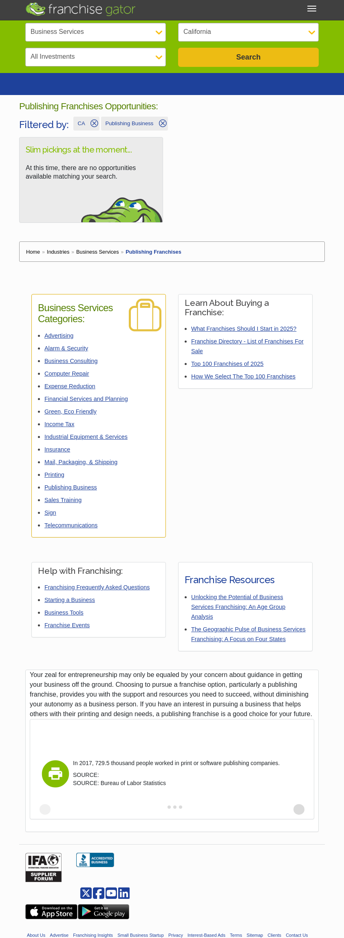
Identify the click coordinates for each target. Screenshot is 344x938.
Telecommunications (70, 527)
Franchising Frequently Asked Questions (97, 589)
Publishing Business (70, 490)
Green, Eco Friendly (70, 414)
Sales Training (63, 502)
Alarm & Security (66, 350)
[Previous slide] (45, 811)
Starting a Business (69, 602)
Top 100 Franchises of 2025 (227, 366)
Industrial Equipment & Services (86, 439)
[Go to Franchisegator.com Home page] (80, 8)
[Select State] (248, 32)
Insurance (57, 452)
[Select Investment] (95, 57)
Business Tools (64, 615)
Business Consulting (70, 363)
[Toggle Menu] (312, 8)
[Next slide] (298, 811)
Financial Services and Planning (86, 401)
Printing (54, 477)
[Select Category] (95, 32)
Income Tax (59, 426)
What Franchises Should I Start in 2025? (243, 331)
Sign (50, 515)
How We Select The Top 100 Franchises (243, 379)
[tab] (163, 809)
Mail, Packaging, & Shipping (80, 464)
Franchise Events (67, 627)
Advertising (58, 338)
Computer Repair (66, 376)
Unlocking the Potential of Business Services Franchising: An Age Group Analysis (238, 609)
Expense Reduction (69, 388)
